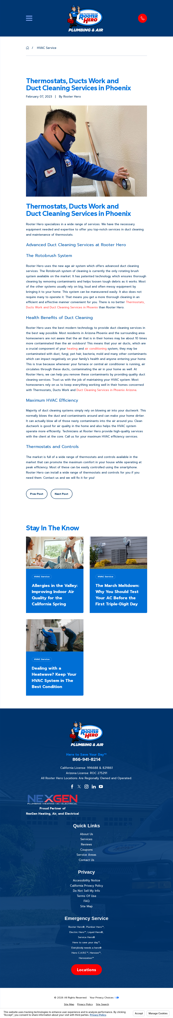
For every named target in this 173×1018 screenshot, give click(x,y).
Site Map (86, 906)
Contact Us (86, 860)
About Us (86, 834)
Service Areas (86, 855)
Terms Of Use (86, 896)
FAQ (86, 901)
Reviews (86, 844)
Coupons (86, 849)
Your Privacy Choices (104, 997)
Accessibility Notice (86, 880)
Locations (86, 969)
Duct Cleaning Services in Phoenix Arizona (106, 390)
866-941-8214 (86, 759)
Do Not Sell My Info (86, 891)
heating (72, 348)
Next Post (61, 493)
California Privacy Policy (86, 885)
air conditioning (96, 348)
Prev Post (36, 493)
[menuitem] (69, 1004)
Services (86, 839)
